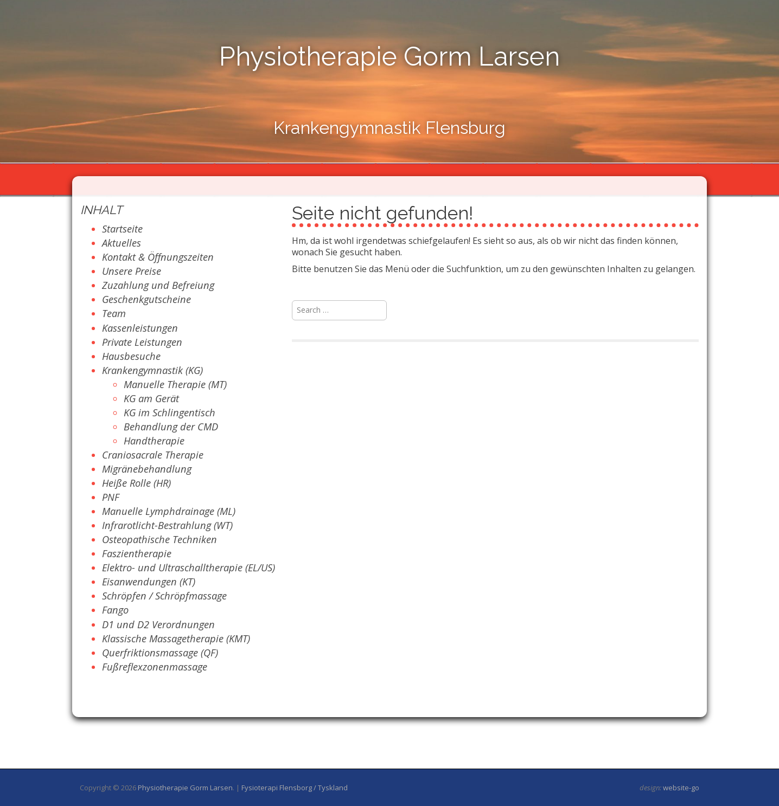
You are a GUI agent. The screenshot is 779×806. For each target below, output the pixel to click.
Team (114, 313)
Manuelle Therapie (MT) (175, 384)
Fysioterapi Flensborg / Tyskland (294, 787)
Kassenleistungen (140, 327)
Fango (115, 609)
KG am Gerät (151, 398)
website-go (681, 787)
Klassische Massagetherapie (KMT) (176, 638)
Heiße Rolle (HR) (136, 482)
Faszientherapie (136, 553)
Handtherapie (154, 440)
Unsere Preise (131, 271)
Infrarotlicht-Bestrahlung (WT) (167, 525)
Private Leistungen (142, 342)
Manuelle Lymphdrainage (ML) (168, 511)
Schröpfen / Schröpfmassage (164, 595)
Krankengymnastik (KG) (152, 370)
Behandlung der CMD (171, 426)
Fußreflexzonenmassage (154, 666)
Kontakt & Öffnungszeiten (158, 256)
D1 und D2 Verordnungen (158, 624)
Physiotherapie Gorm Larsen (389, 56)
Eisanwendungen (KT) (148, 581)
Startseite (122, 228)
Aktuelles (121, 242)
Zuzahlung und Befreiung (158, 285)
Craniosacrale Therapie (152, 454)
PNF (110, 497)
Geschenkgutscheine (146, 299)
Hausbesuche (131, 356)
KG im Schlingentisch (169, 412)
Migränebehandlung (146, 468)
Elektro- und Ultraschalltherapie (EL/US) (188, 567)
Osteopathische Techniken (159, 539)
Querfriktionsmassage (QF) (160, 652)
